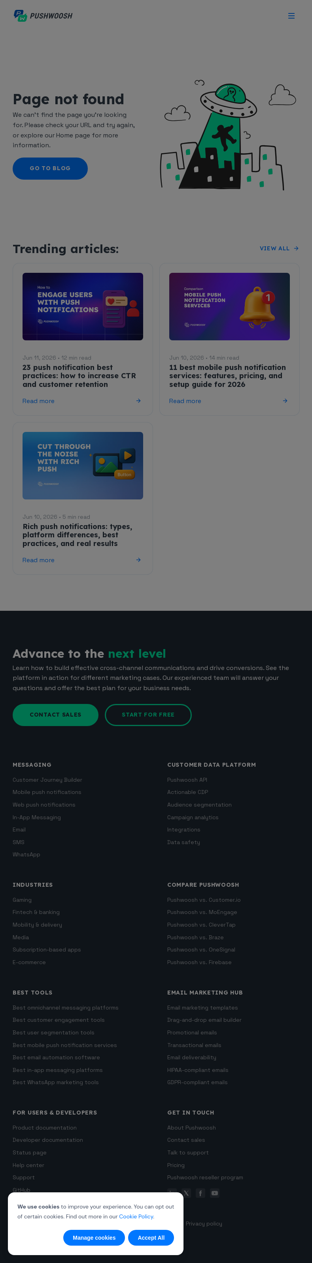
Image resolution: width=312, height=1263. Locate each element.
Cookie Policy (136, 1216)
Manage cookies (94, 1238)
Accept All (151, 1238)
